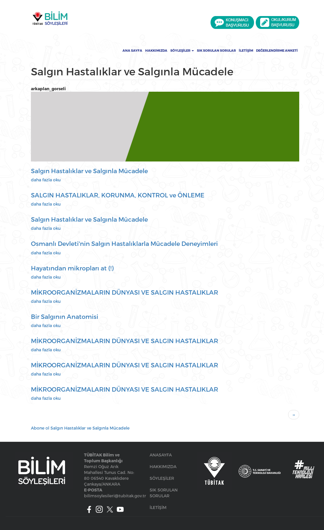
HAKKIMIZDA (163, 466)
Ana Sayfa (132, 50)
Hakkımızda (156, 50)
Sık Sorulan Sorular (216, 50)
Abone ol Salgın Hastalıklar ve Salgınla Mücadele (80, 427)
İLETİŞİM (158, 507)
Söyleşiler (182, 50)
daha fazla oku (46, 179)
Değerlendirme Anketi (277, 50)
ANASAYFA (161, 454)
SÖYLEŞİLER (162, 478)
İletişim (246, 50)
